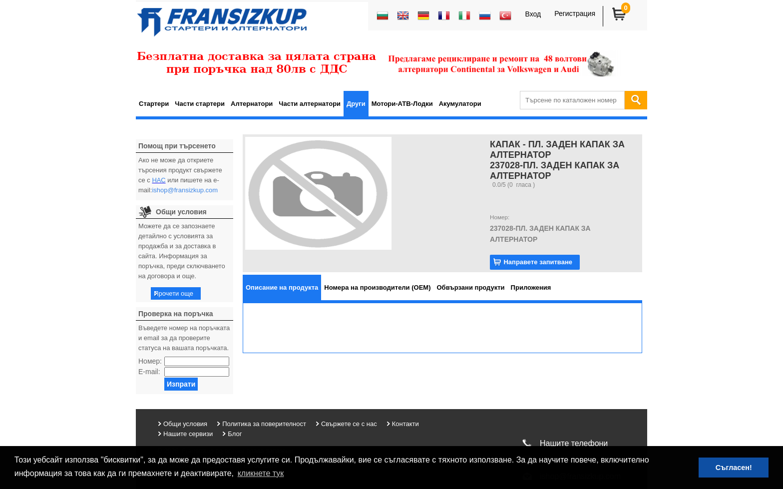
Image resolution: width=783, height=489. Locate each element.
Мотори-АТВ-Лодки (402, 103)
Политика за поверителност (264, 424)
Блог (235, 434)
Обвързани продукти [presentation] (471, 287)
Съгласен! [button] (734, 468)
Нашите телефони (574, 443)
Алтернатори (252, 103)
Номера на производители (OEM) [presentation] (377, 287)
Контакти (405, 424)
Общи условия (185, 424)
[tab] (282, 287)
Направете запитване (537, 262)
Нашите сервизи (188, 434)
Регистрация (574, 13)
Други (356, 103)
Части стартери (200, 103)
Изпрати (181, 384)
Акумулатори (460, 103)
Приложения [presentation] (531, 287)
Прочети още (173, 293)
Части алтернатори (310, 103)
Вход (533, 14)
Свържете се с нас (349, 424)
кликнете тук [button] (261, 473)
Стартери (154, 103)
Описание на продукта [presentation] (282, 287)
